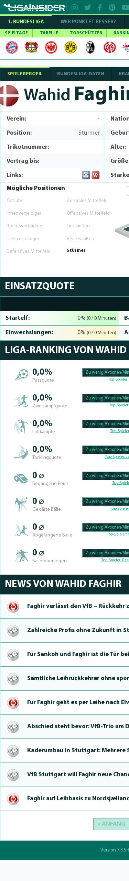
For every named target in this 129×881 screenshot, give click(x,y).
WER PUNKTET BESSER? (88, 22)
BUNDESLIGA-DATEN (80, 74)
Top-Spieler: (118, 379)
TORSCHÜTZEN (86, 33)
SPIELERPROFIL (25, 74)
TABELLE (49, 33)
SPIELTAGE (16, 33)
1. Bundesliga (26, 22)
